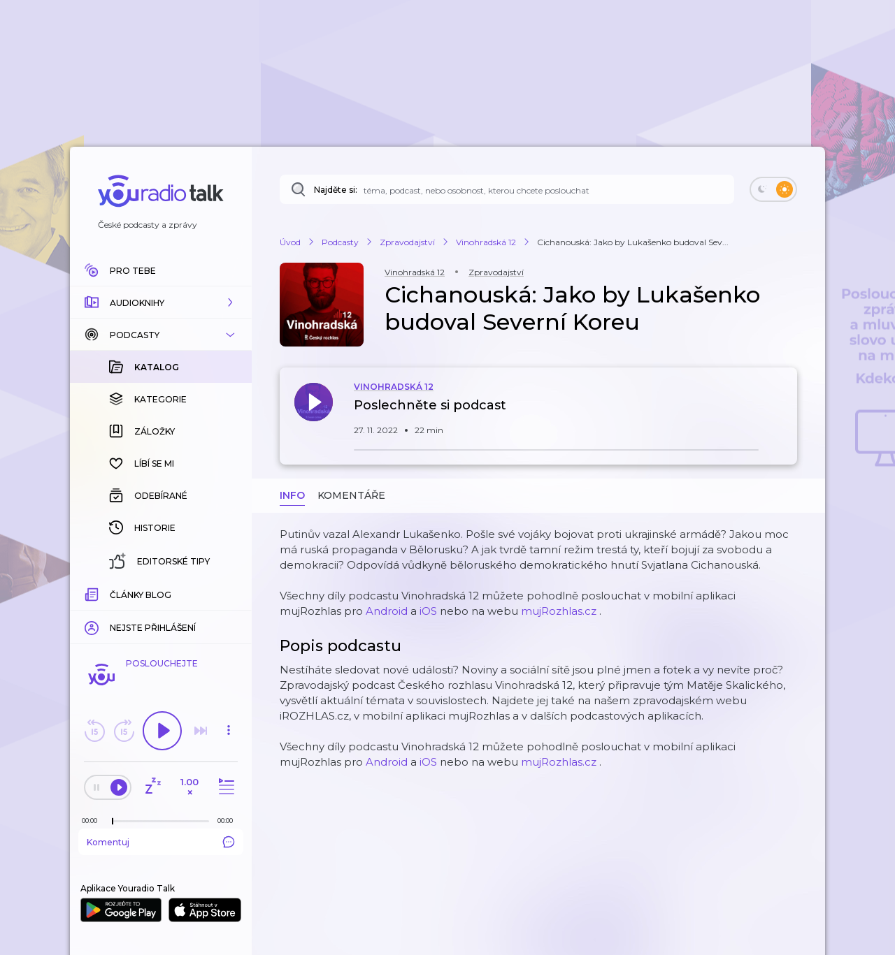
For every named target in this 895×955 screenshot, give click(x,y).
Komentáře (351, 495)
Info (292, 495)
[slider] (112, 821)
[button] (161, 302)
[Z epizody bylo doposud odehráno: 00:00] (93, 820)
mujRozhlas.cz (558, 611)
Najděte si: (335, 189)
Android (387, 611)
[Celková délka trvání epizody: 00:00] (228, 820)
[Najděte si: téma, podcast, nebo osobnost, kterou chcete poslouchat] (507, 189)
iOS (428, 611)
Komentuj (161, 842)
